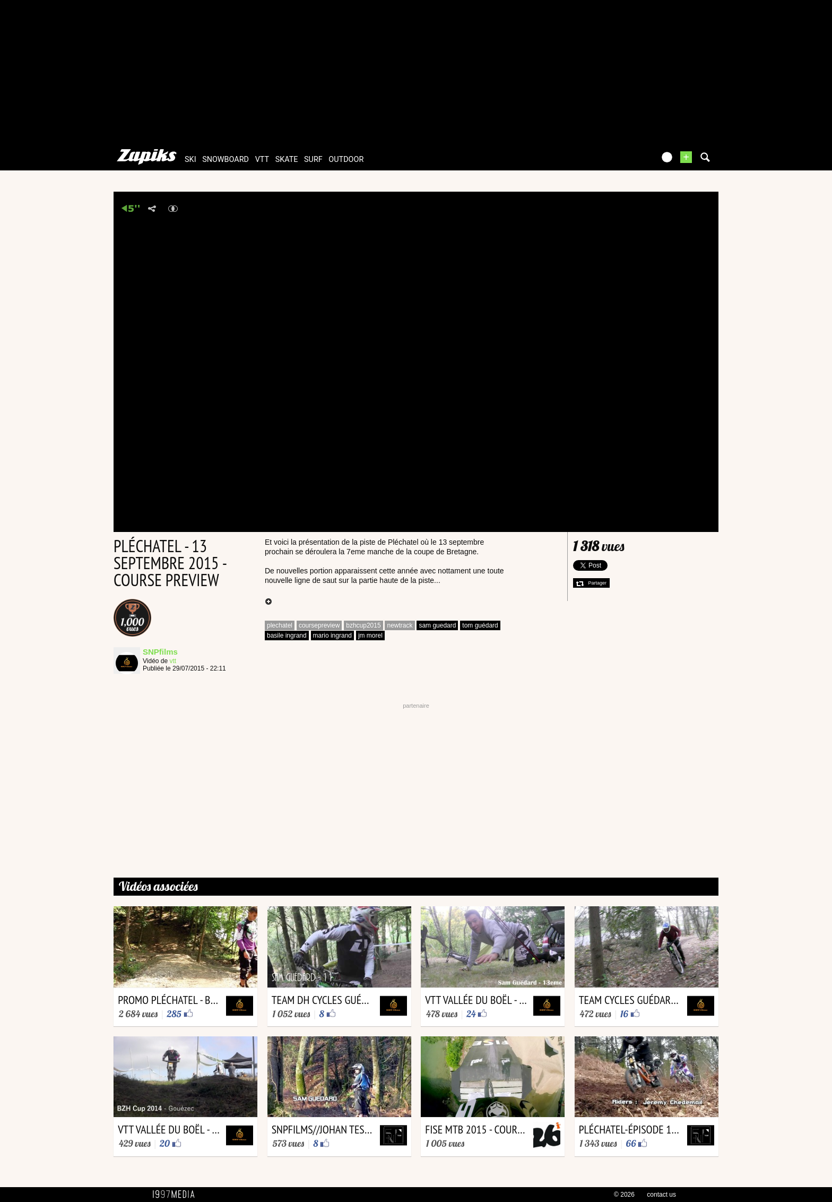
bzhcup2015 (363, 625)
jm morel (370, 635)
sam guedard (437, 625)
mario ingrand (332, 635)
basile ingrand (287, 635)
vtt (262, 159)
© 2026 (624, 1194)
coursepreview (319, 625)
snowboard (225, 159)
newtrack (399, 625)
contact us (661, 1194)
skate (286, 159)
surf (313, 159)
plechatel (279, 625)
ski (190, 159)
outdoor (345, 159)
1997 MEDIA (177, 1194)
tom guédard (480, 625)
